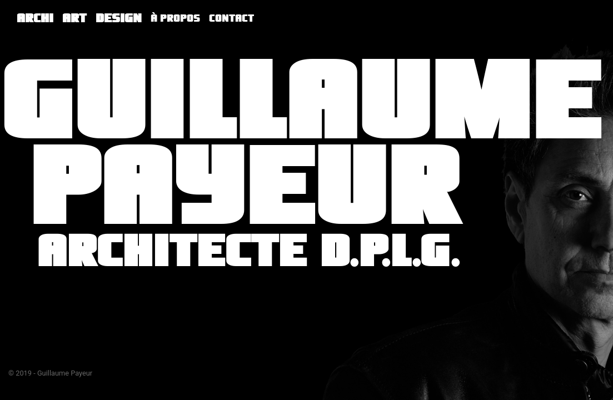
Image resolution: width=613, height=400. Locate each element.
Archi (35, 18)
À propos (175, 18)
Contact (231, 18)
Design (119, 18)
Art (74, 18)
